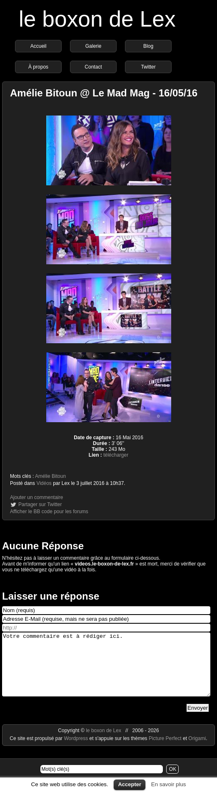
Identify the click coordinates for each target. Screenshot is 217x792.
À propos (38, 67)
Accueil (38, 46)
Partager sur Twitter (40, 504)
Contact (93, 67)
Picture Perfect (165, 751)
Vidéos (43, 483)
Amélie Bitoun (50, 476)
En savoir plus (168, 784)
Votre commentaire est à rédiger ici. (106, 670)
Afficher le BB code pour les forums (49, 511)
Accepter (129, 784)
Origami (197, 751)
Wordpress (76, 751)
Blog (148, 46)
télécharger (115, 455)
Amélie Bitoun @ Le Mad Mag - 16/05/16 (103, 92)
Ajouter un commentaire (36, 497)
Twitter (148, 67)
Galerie (93, 46)
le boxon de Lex (97, 19)
